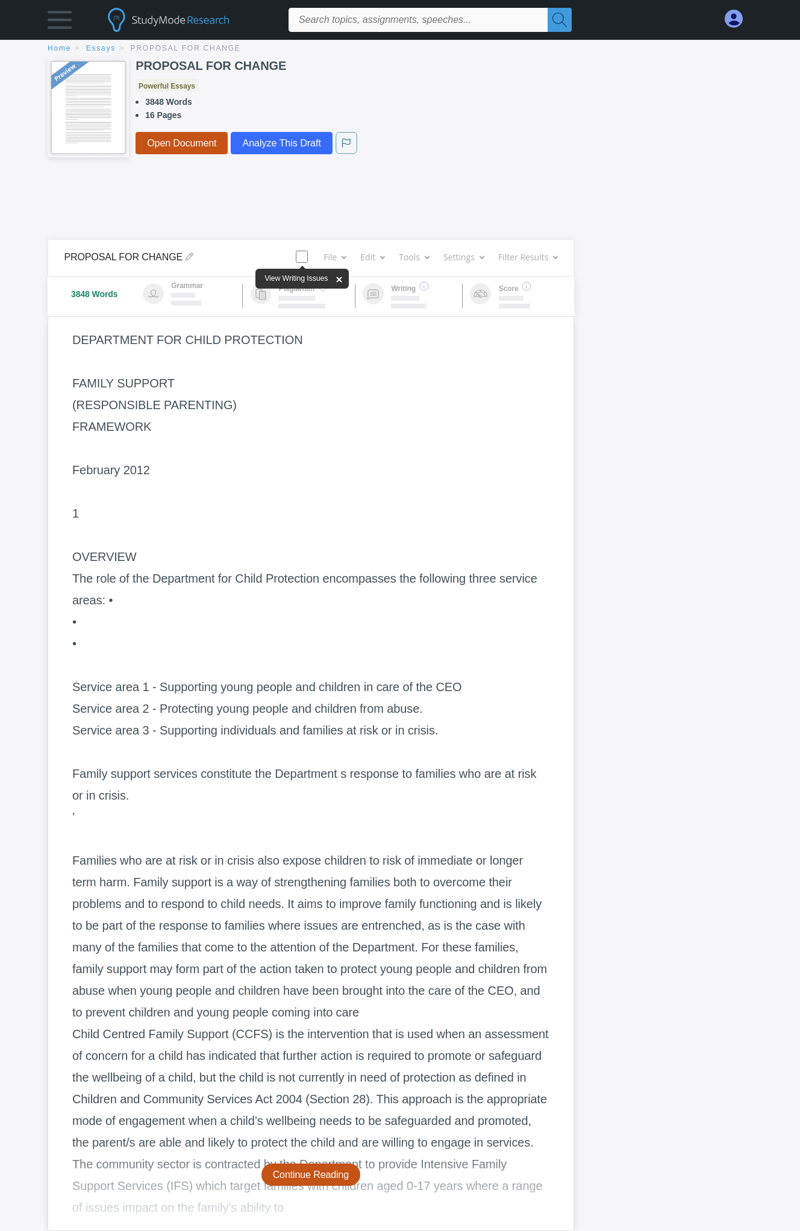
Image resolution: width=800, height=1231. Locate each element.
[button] (60, 22)
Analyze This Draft (281, 143)
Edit (372, 257)
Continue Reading (311, 1175)
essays (101, 48)
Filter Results (527, 257)
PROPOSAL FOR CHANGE (186, 48)
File (334, 257)
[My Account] (738, 19)
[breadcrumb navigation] (400, 49)
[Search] (560, 20)
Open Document (181, 143)
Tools (414, 257)
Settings (463, 257)
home (59, 48)
